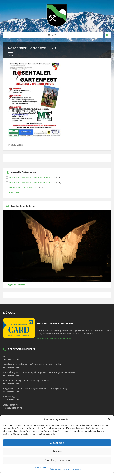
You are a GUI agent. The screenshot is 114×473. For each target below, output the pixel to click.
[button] (109, 419)
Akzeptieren (57, 442)
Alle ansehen (13, 192)
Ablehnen (57, 451)
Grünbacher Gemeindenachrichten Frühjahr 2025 (32, 182)
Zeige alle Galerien (15, 284)
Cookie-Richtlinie (40, 467)
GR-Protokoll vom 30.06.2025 (22, 187)
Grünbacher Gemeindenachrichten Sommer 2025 (32, 177)
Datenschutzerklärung (59, 468)
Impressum (76, 468)
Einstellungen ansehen (57, 460)
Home (10, 55)
